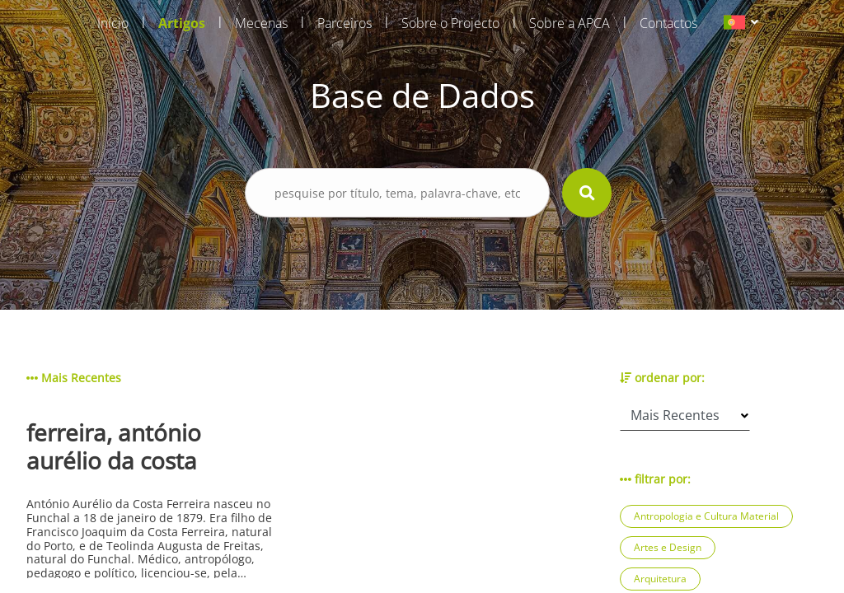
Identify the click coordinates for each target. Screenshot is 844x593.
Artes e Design (667, 547)
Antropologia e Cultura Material (706, 516)
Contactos (668, 23)
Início (113, 23)
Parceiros (344, 23)
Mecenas (261, 23)
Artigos (181, 23)
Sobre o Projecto (450, 23)
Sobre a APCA (569, 23)
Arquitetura (660, 579)
